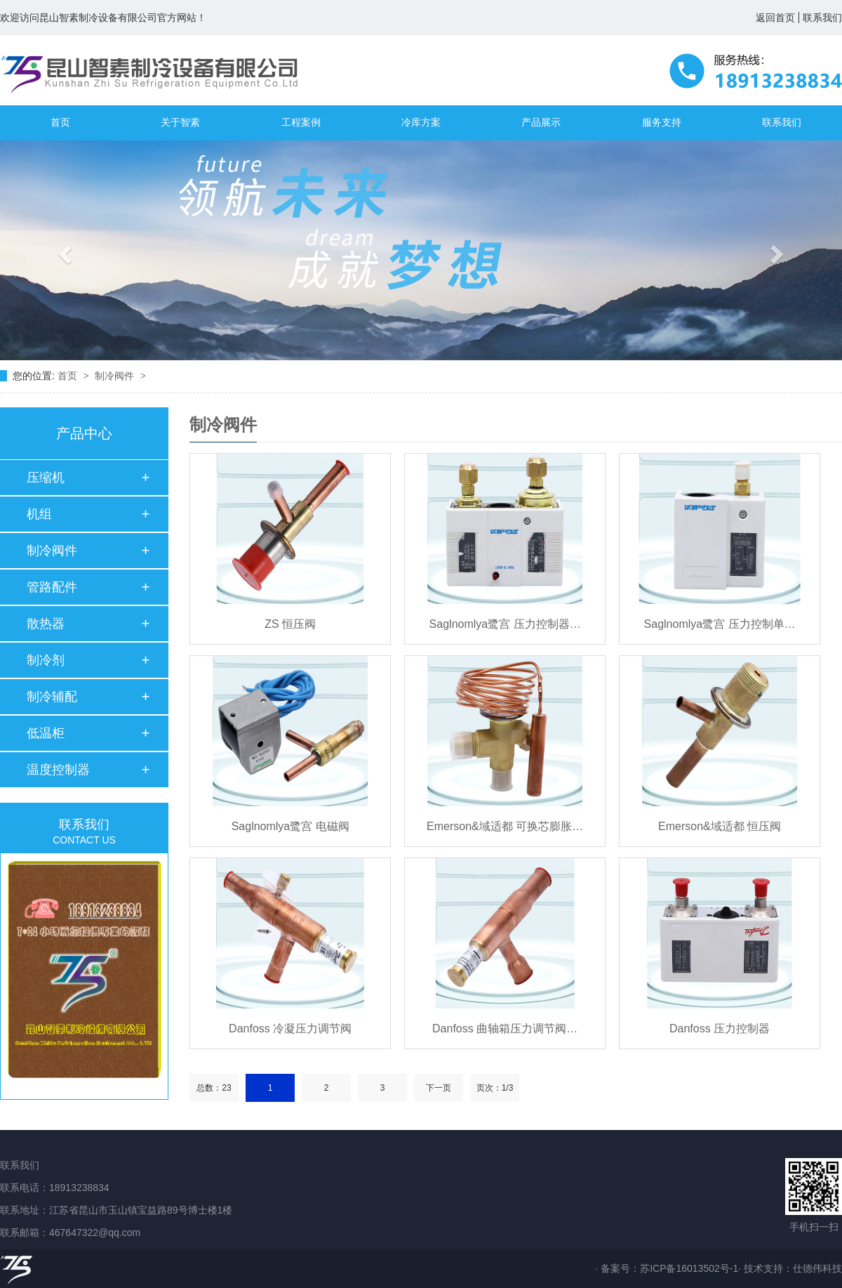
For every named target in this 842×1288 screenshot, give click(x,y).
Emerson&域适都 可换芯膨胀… (505, 826)
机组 (39, 514)
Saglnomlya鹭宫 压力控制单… (720, 624)
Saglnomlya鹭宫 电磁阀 (290, 826)
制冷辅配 (52, 697)
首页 (60, 122)
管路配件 (52, 587)
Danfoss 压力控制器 (719, 1028)
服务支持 (661, 122)
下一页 (438, 1088)
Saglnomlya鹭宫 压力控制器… (505, 624)
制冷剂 (46, 660)
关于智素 (180, 122)
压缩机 (46, 478)
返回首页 (775, 17)
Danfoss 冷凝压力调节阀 (290, 1028)
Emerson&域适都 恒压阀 (719, 826)
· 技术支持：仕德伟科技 (790, 1268)
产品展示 (541, 122)
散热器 (46, 624)
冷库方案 (421, 122)
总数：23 (213, 1088)
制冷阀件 (116, 375)
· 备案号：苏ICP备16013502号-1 (666, 1268)
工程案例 (301, 122)
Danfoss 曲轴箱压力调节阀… (504, 1028)
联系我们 (822, 17)
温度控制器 (58, 770)
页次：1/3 (495, 1088)
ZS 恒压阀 (290, 624)
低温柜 (46, 733)
